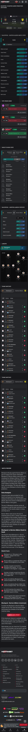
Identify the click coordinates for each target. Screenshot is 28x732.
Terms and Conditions (19, 678)
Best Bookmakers (7, 669)
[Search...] (19, 2)
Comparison (6, 673)
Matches (10, 730)
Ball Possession (4, 70)
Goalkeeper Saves (5, 77)
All (3, 298)
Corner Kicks (4, 63)
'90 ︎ (4, 44)
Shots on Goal (4, 49)
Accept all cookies (23, 724)
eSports (5, 680)
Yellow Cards (4, 73)
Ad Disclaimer (19, 686)
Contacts (18, 671)
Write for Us (19, 676)
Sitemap (18, 684)
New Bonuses (24, 730)
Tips (4, 676)
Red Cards (3, 94)
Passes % (3, 87)
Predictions (4, 730)
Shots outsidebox (5, 56)
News (17, 667)
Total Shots (3, 52)
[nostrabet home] (7, 651)
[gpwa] (15, 708)
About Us (18, 673)
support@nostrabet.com (7, 701)
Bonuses (5, 667)
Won (4, 221)
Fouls (2, 59)
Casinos (5, 671)
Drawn (4, 225)
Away (11, 298)
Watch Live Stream (14, 615)
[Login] (22, 2)
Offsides (3, 66)
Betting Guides (7, 682)
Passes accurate (5, 84)
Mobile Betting (7, 678)
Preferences (23, 727)
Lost (4, 228)
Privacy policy (19, 681)
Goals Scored (6, 232)
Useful (18, 730)
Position (5, 217)
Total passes (4, 80)
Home (7, 298)
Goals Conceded (7, 235)
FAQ (17, 669)
